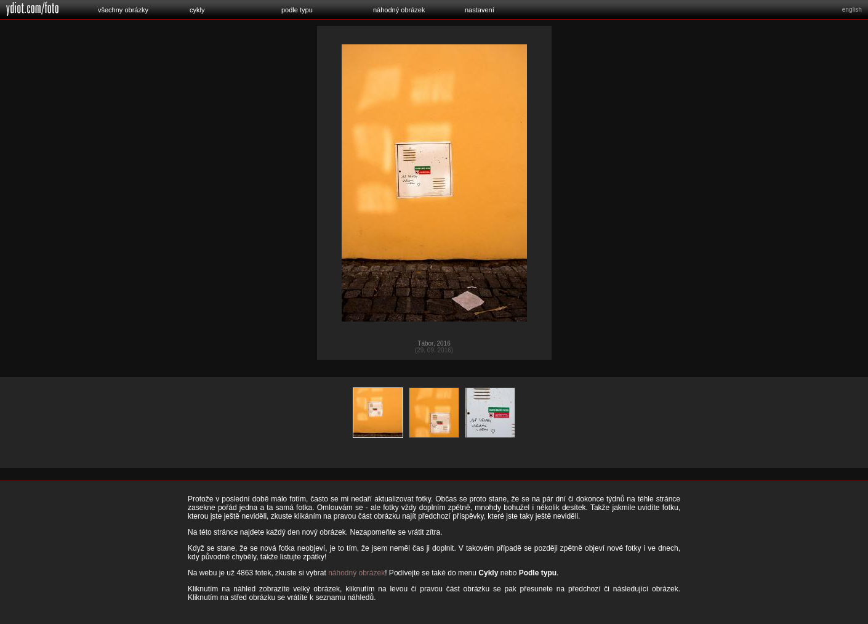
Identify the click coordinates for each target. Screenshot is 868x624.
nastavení (479, 10)
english (852, 9)
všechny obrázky (123, 10)
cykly (197, 10)
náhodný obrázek (399, 10)
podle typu (297, 10)
